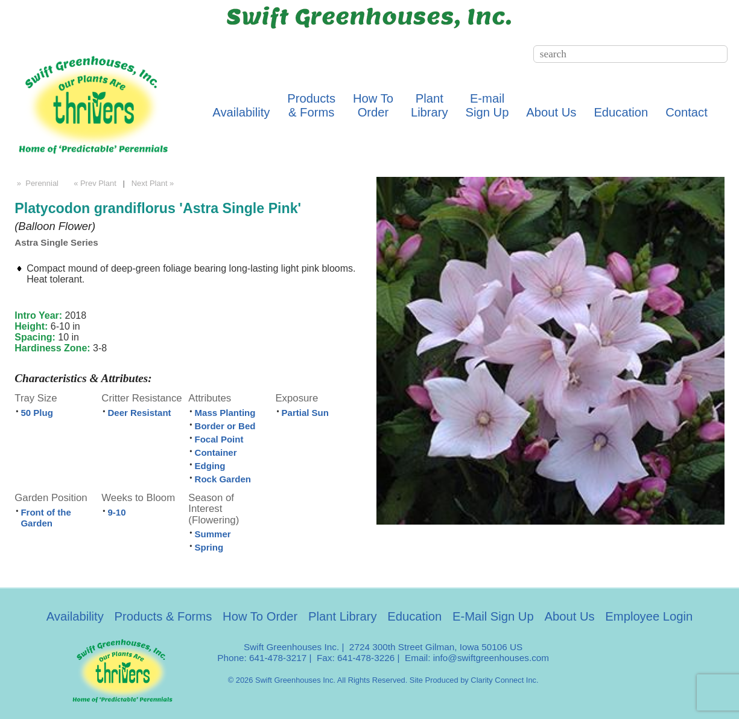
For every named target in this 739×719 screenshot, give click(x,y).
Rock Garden (223, 479)
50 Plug (36, 412)
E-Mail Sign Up (493, 616)
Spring (209, 547)
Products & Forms (163, 616)
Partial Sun (305, 412)
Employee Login (649, 616)
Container (216, 452)
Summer (213, 534)
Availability (241, 112)
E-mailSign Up (487, 105)
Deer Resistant (139, 412)
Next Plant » (154, 183)
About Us (551, 112)
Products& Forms (311, 105)
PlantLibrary (429, 105)
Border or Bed (225, 426)
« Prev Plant (94, 183)
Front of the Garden (46, 517)
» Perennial (36, 183)
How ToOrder (373, 105)
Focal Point (219, 439)
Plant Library (342, 616)
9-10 (117, 512)
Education (621, 112)
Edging (210, 466)
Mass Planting (225, 412)
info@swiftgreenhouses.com (491, 658)
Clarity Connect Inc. (504, 680)
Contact (686, 112)
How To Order (260, 616)
